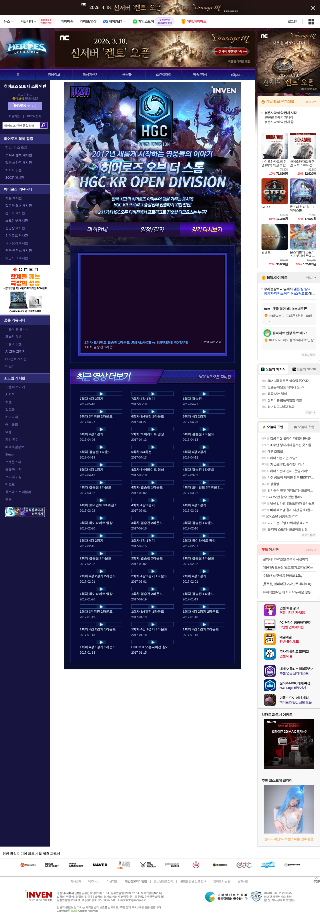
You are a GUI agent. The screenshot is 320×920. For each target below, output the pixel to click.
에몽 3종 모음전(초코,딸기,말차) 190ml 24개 (289, 567)
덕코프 (10, 484)
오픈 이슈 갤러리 (17, 329)
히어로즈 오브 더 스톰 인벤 (25, 86)
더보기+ (311, 277)
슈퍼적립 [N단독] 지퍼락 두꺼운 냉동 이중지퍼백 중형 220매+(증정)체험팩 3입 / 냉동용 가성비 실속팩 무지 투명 (289, 592)
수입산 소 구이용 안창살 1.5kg (282, 575)
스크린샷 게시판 (16, 220)
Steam (9, 454)
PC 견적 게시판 (16, 359)
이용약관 (112, 881)
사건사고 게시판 (16, 258)
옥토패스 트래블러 (18, 491)
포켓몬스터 (13, 461)
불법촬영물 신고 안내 (193, 881)
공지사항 (243, 881)
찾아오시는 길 (221, 881)
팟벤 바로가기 (15, 387)
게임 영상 (11, 439)
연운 (8, 499)
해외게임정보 (14, 447)
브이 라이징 (13, 476)
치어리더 (11, 417)
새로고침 (307, 354)
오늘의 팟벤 (13, 344)
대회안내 (97, 229)
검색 (43, 125)
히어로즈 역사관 (16, 235)
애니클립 (11, 424)
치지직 (10, 394)
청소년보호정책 (163, 881)
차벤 (8, 402)
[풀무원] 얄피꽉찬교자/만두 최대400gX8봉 (289, 584)
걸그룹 (10, 409)
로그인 (292, 21)
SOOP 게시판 (14, 177)
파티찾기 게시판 (16, 243)
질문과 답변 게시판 (18, 205)
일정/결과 (152, 229)
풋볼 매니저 (13, 469)
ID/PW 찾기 (34, 116)
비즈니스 (93, 881)
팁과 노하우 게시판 (18, 162)
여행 (8, 432)
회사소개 (75, 881)
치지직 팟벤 (13, 170)
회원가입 (14, 116)
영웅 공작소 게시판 (18, 250)
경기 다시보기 (207, 229)
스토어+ (311, 101)
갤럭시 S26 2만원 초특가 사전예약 (285, 559)
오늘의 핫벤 (13, 336)
